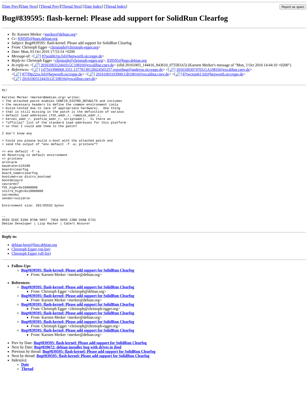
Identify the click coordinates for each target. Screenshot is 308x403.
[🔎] (37, 56)
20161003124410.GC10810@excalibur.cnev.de (77, 65)
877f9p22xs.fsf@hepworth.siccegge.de (52, 74)
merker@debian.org (60, 34)
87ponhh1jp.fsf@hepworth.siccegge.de (72, 56)
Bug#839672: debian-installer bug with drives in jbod (77, 375)
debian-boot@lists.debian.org (34, 273)
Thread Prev (49, 6)
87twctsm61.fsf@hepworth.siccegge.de (213, 74)
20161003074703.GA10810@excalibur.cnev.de (213, 70)
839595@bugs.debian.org (38, 39)
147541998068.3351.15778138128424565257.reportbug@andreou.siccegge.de (102, 70)
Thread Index (115, 6)
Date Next (29, 6)
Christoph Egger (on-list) (31, 277)
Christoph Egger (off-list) (31, 281)
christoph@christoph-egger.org (74, 47)
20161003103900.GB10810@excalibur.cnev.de (132, 74)
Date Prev (11, 6)
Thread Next (71, 6)
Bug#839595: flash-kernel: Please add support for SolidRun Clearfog (77, 298)
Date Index (93, 6)
